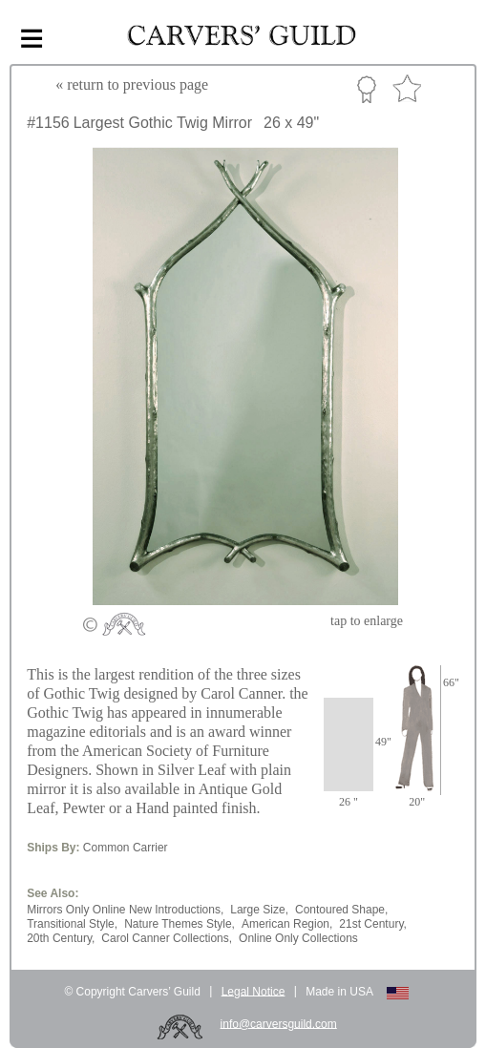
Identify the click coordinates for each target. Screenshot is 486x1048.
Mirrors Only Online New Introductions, (125, 909)
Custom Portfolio (366, 88)
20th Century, (61, 938)
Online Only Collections (298, 938)
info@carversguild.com (279, 1023)
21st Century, (372, 924)
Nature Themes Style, (179, 924)
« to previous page (131, 84)
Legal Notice (253, 990)
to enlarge (366, 621)
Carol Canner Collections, (166, 938)
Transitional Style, (72, 924)
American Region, (287, 924)
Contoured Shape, (341, 909)
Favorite (406, 89)
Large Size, (259, 909)
